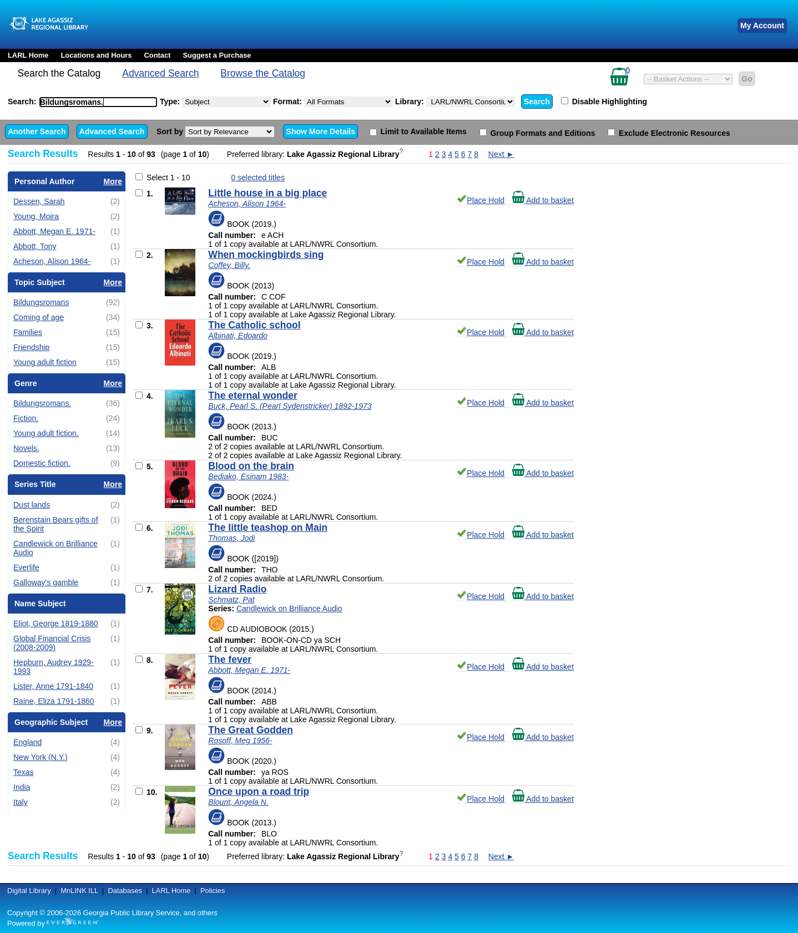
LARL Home (28, 55)
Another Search (36, 131)
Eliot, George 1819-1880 (55, 623)
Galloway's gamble (45, 582)
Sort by (215, 131)
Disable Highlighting (604, 101)
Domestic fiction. (41, 463)
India (21, 787)
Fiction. (25, 418)
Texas (23, 772)
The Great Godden (250, 730)
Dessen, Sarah (39, 201)
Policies (212, 890)
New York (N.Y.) (40, 757)
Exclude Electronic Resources (669, 133)
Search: (84, 101)
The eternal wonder (252, 395)
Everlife (26, 567)
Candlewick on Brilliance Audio (289, 608)
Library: (455, 102)
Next (501, 154)
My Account (762, 25)
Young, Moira (36, 216)
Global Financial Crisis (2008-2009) (51, 643)
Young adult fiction (45, 362)
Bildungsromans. (42, 403)
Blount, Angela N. (238, 802)
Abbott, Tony (35, 246)
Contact (157, 55)
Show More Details (320, 131)
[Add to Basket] (139, 192)
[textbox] (92, 102)
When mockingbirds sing (266, 254)
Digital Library (29, 890)
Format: (333, 102)
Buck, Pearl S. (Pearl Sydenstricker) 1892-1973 (289, 406)
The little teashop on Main (267, 527)
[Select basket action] (688, 79)
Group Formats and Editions (537, 133)
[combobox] (98, 102)
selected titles (258, 177)
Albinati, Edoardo (237, 335)
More (113, 181)
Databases (125, 890)
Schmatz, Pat (231, 599)
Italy (20, 802)
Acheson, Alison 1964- (51, 261)
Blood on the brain (251, 465)
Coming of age (38, 317)
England (27, 742)
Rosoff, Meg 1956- (240, 740)
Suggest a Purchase (217, 55)
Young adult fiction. (46, 433)
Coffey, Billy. (229, 265)
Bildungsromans (41, 302)
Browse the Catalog (262, 73)
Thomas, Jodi (231, 538)
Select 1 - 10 (168, 177)
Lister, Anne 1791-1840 (53, 686)
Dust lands (31, 504)
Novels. (26, 448)
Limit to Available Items (418, 131)
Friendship (31, 347)
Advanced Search (160, 73)
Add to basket (543, 200)
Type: (215, 102)
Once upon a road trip (258, 791)
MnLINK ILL (79, 890)
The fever (229, 659)
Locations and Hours (96, 55)
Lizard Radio (237, 589)
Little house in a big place (267, 193)
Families (27, 332)
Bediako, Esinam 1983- (248, 476)
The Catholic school (254, 325)
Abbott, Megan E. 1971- (54, 231)
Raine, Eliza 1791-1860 (53, 701)
